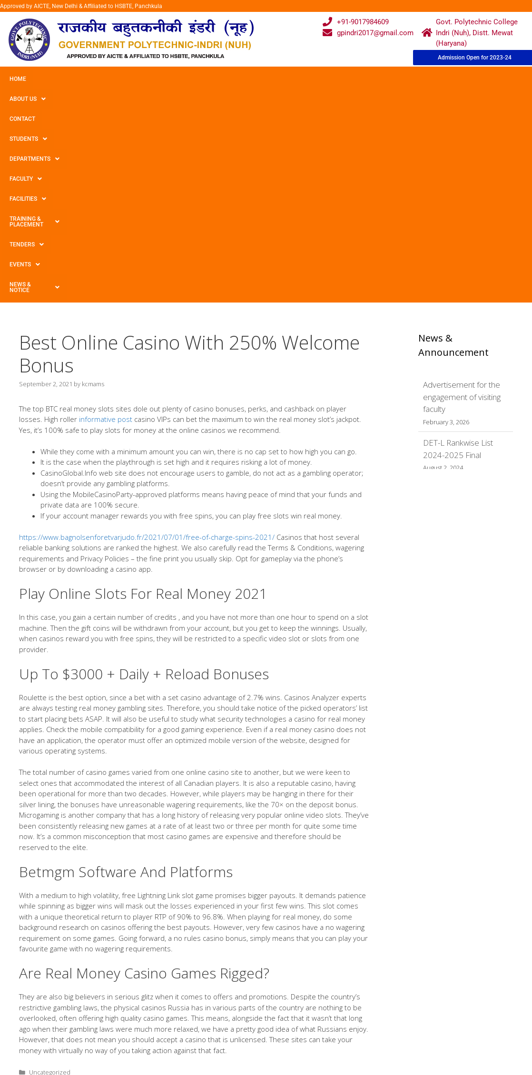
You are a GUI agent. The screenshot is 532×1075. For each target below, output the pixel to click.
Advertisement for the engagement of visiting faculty (462, 205)
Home (18, 79)
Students (149, 79)
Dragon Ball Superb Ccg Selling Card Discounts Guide (103, 899)
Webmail (228, 973)
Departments (208, 79)
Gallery (153, 992)
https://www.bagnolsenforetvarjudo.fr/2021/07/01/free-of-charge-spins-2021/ (147, 346)
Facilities (312, 79)
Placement (231, 1029)
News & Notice (80, 99)
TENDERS (451, 79)
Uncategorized (49, 881)
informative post (105, 228)
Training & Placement (382, 79)
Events (25, 99)
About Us (58, 79)
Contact (104, 79)
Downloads (159, 1010)
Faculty (263, 79)
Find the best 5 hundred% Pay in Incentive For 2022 (101, 890)
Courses (228, 992)
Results (226, 1010)
